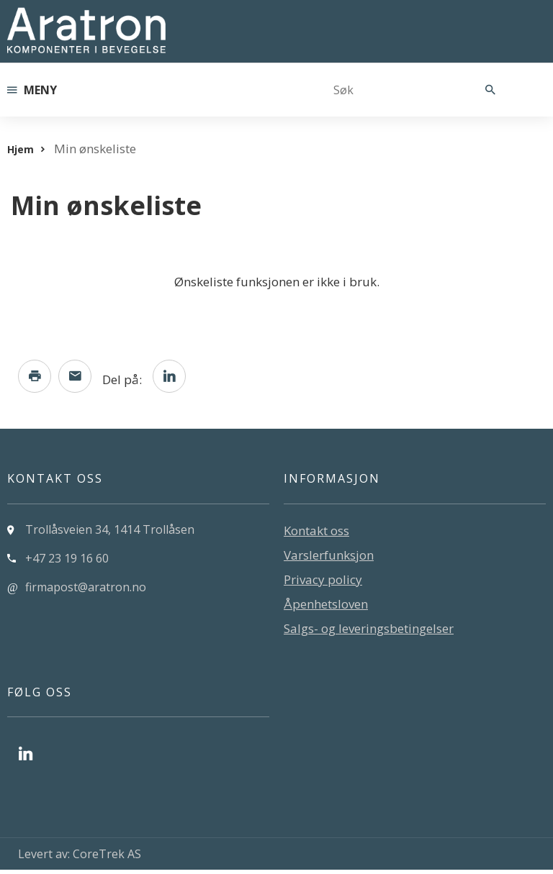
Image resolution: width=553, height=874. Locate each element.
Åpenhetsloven (326, 608)
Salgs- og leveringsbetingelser (369, 632)
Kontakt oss (316, 535)
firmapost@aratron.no (85, 591)
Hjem (20, 149)
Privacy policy (323, 583)
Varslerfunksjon (329, 559)
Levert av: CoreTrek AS (79, 858)
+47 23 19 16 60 (67, 562)
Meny (32, 90)
